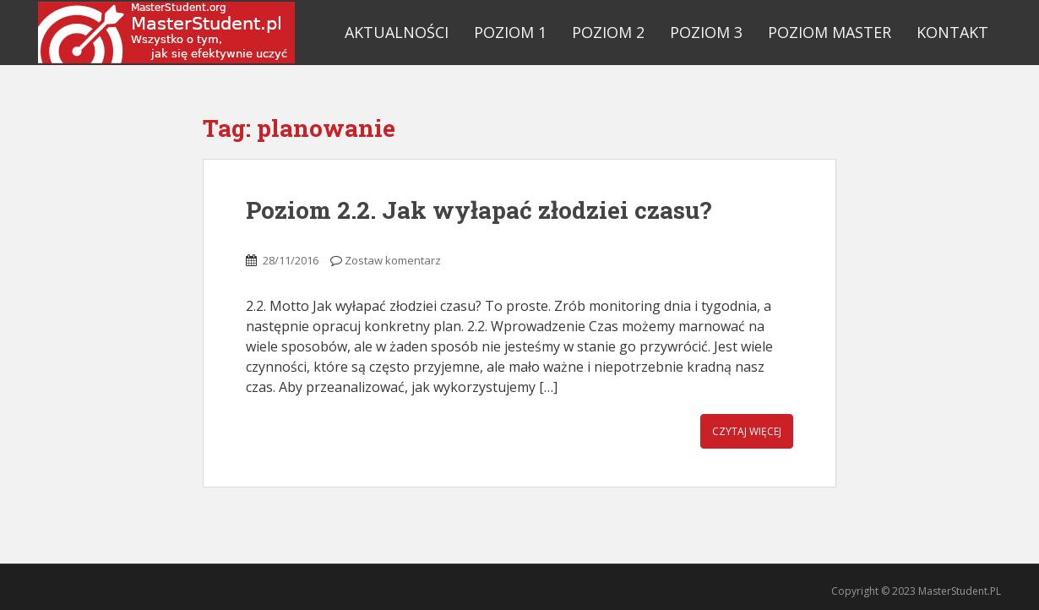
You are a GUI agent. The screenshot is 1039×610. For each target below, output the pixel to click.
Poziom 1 (510, 32)
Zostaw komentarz (393, 260)
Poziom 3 (706, 32)
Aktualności (397, 32)
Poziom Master (829, 32)
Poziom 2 (608, 32)
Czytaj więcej (746, 431)
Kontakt (952, 32)
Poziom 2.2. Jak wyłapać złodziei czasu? (478, 210)
